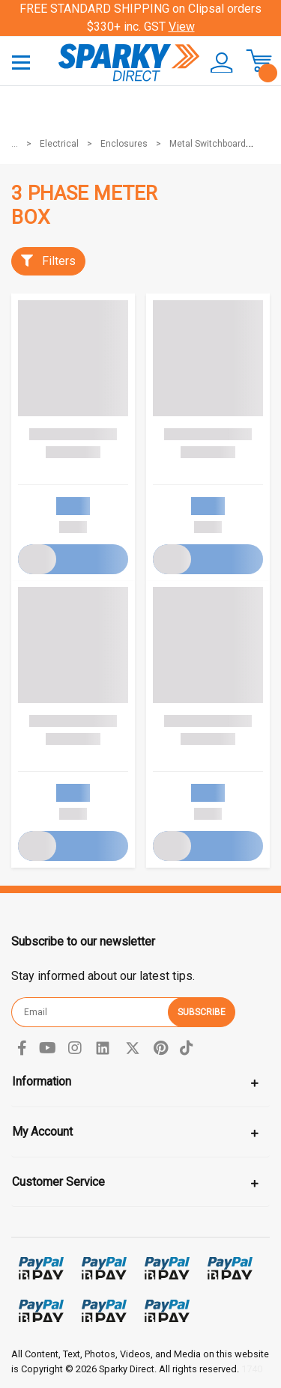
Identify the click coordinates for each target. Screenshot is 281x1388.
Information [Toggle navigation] (41, 1081)
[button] (217, 62)
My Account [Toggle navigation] (42, 1131)
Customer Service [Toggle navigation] (58, 1182)
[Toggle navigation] (21, 61)
